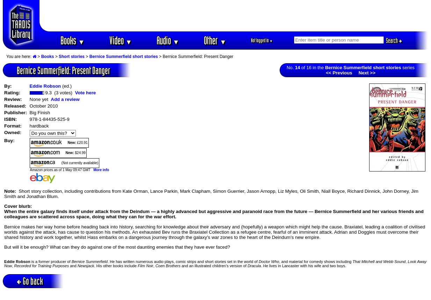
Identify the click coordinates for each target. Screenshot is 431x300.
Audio (168, 40)
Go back (30, 281)
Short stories (72, 56)
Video (120, 40)
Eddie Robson (45, 86)
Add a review (65, 99)
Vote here (85, 92)
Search (394, 40)
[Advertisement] (234, 15)
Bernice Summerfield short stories (123, 56)
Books (72, 40)
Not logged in (262, 40)
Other (215, 40)
